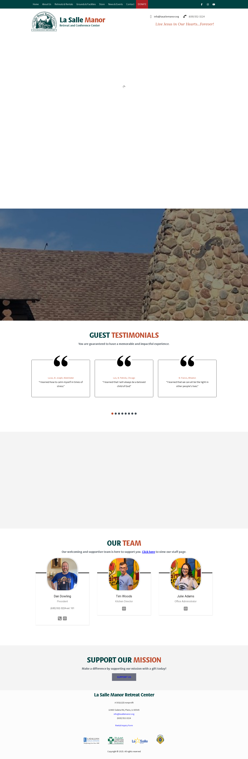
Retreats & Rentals (64, 4)
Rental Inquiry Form (124, 725)
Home (36, 4)
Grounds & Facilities (86, 4)
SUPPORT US (124, 677)
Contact (130, 4)
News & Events (115, 4)
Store (102, 4)
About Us (46, 4)
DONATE (142, 4)
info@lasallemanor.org (166, 16)
